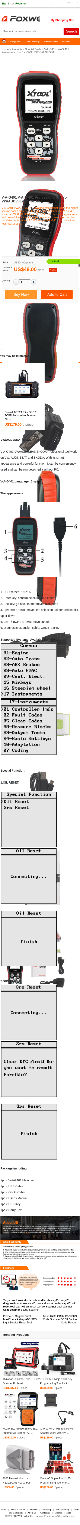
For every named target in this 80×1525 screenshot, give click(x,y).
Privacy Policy (62, 1509)
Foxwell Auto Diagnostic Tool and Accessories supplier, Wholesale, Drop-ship (34, 19)
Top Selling (33, 41)
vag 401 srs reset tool (28, 1306)
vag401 (55, 1300)
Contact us (45, 1512)
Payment (33, 1509)
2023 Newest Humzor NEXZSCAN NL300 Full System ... (17, 1482)
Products (17, 49)
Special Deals (33, 49)
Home (5, 42)
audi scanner (64, 1306)
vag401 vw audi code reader (44, 1303)
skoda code (30, 1300)
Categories (15, 41)
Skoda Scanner (30, 1309)
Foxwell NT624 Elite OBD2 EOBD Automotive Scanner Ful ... (20, 415)
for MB (66, 41)
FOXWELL (18, 1516)
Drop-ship (46, 1509)
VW (2, 439)
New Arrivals (51, 41)
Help (68, 1512)
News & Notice (18, 1509)
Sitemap (58, 1512)
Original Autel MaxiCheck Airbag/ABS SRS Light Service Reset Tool (20, 1319)
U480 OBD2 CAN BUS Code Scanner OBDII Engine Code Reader (60, 1319)
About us (32, 1512)
